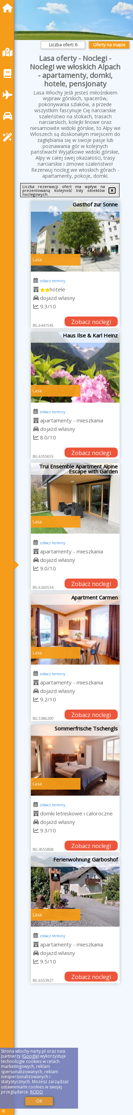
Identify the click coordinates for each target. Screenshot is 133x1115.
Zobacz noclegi (91, 322)
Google (30, 1056)
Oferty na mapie (109, 45)
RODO (36, 1092)
